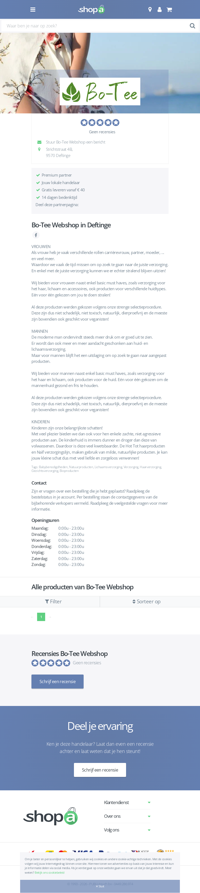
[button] (149, 9)
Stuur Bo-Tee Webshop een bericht (72, 142)
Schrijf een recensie (58, 681)
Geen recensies (102, 131)
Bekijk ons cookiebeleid (50, 872)
